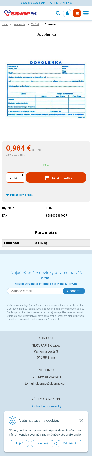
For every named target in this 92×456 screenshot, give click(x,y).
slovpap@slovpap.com (32, 3)
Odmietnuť (69, 443)
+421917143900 (63, 3)
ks (15, 177)
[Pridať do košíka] (56, 177)
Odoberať (74, 291)
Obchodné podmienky (46, 406)
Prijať (19, 443)
